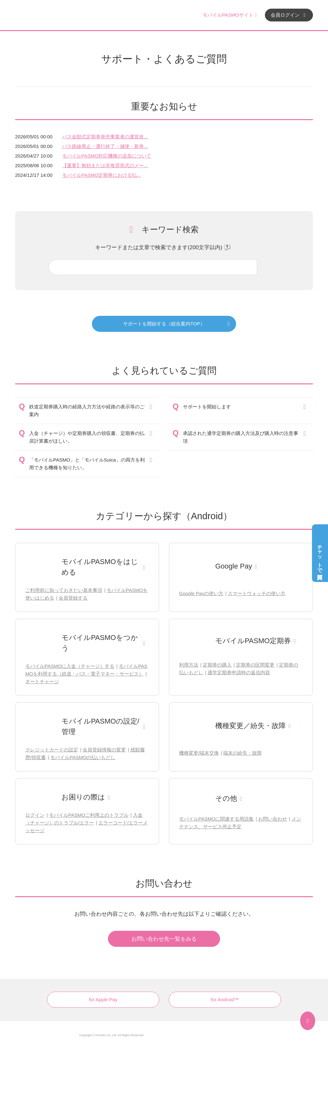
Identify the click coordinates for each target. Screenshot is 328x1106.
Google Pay (233, 566)
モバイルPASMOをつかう (100, 643)
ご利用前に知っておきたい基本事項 (63, 590)
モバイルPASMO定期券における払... (101, 175)
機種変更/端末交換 (199, 753)
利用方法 (188, 665)
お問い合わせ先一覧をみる (164, 939)
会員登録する (73, 598)
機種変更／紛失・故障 (250, 726)
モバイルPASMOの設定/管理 (100, 726)
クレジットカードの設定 (51, 749)
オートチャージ (42, 681)
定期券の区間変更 (255, 665)
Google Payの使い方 (201, 593)
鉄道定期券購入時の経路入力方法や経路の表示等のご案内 (86, 410)
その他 (226, 798)
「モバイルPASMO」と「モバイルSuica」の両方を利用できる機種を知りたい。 (87, 463)
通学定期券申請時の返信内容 (239, 672)
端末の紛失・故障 (242, 753)
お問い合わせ (272, 819)
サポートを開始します (207, 406)
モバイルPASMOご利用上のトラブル (88, 815)
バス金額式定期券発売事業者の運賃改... (105, 136)
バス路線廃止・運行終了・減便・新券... (105, 146)
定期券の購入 (217, 665)
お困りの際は (83, 797)
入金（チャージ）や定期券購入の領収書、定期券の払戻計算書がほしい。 (86, 437)
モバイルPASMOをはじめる (100, 567)
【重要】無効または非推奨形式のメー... (105, 165)
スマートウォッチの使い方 (256, 593)
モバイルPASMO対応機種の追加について (106, 156)
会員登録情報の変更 (104, 749)
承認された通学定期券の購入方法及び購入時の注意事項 (240, 437)
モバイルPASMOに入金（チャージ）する (69, 666)
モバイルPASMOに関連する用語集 (216, 819)
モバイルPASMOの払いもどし (82, 757)
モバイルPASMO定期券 (253, 641)
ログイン (35, 815)
